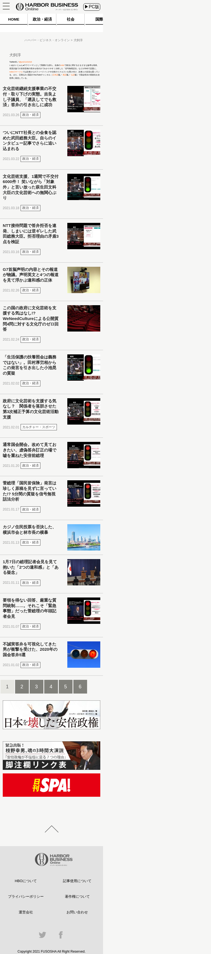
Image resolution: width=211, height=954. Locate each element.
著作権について (77, 896)
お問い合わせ (77, 912)
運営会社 (26, 912)
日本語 (55, 75)
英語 (64, 75)
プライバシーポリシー (26, 896)
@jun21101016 (25, 62)
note (62, 65)
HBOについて (26, 881)
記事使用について (77, 881)
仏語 (73, 75)
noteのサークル (16, 72)
